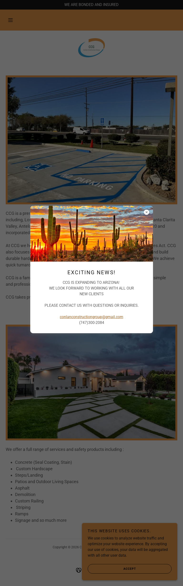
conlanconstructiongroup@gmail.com (91, 317)
